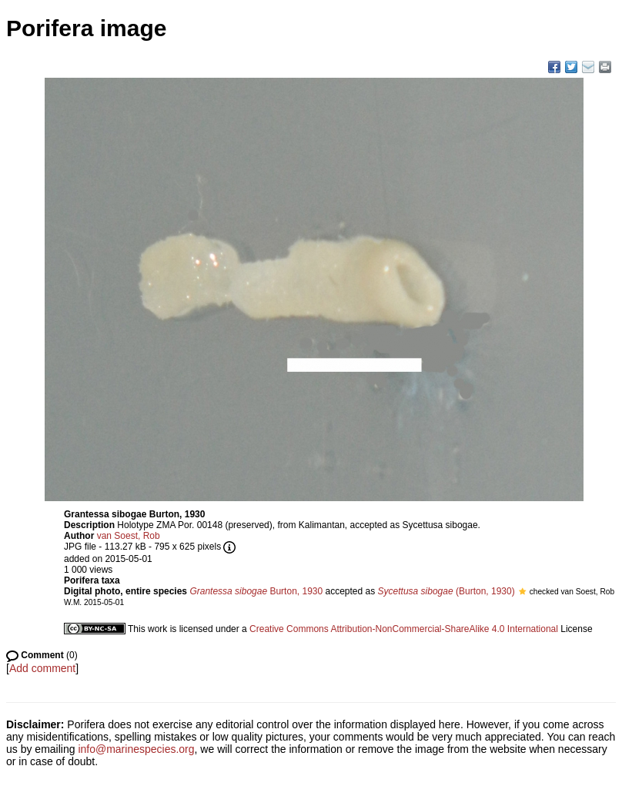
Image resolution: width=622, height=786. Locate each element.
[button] (522, 591)
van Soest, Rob (128, 535)
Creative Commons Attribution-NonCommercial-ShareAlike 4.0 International (403, 629)
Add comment (42, 668)
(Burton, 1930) (446, 591)
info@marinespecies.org (136, 749)
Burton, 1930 (256, 591)
